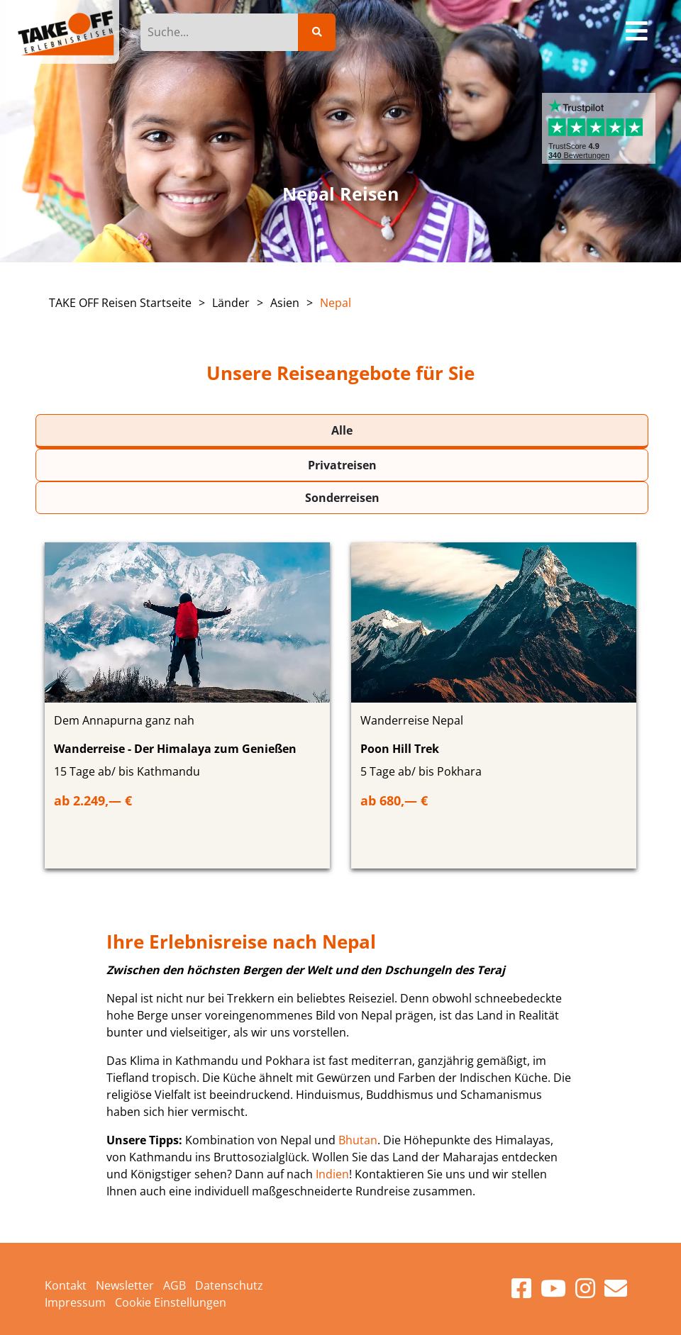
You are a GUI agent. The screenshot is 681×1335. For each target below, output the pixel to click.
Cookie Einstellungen (170, 1302)
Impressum (75, 1302)
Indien (332, 1174)
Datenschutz (229, 1285)
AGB (174, 1285)
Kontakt (66, 1285)
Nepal (335, 303)
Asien (284, 303)
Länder (231, 303)
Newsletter (125, 1285)
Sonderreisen (342, 497)
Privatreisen (342, 465)
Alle (342, 430)
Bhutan (357, 1140)
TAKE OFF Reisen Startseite (120, 303)
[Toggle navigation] (637, 32)
